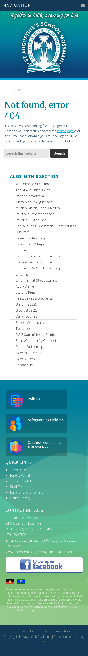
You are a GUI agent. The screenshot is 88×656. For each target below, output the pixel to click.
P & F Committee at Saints (35, 334)
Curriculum (23, 250)
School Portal (20, 481)
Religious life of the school (35, 213)
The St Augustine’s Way (33, 189)
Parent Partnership (29, 346)
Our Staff (22, 231)
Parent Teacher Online (26, 492)
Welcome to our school (33, 183)
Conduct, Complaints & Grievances (44, 444)
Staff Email (18, 486)
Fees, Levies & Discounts (34, 298)
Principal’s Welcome (31, 195)
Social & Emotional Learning (36, 262)
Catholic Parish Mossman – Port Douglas (46, 225)
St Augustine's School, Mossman (44, 44)
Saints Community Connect (36, 340)
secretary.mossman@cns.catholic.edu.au (45, 540)
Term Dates (18, 469)
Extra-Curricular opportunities (38, 256)
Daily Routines (26, 316)
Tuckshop (23, 328)
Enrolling (22, 274)
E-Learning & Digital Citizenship (38, 268)
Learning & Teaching (30, 238)
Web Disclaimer (41, 636)
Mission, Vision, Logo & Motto (38, 207)
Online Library (20, 497)
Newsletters (25, 358)
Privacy (24, 636)
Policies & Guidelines (31, 219)
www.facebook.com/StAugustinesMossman (39, 551)
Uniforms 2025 (26, 304)
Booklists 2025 (27, 310)
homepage (65, 130)
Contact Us (24, 364)
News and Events (28, 352)
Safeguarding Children (46, 419)
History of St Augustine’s (34, 201)
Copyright (10, 636)
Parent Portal (20, 475)
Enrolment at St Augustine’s (36, 280)
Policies (34, 398)
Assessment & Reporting (34, 244)
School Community (30, 322)
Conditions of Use (65, 636)
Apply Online (25, 286)
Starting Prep (25, 292)
